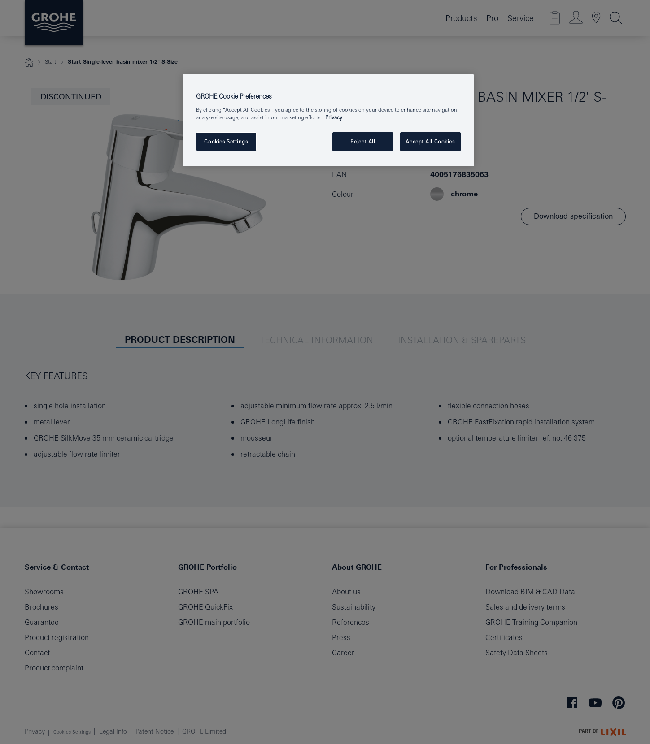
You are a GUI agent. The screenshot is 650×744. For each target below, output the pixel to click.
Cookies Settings (226, 141)
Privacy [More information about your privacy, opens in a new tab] (333, 117)
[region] (328, 120)
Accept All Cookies (430, 141)
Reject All (362, 141)
